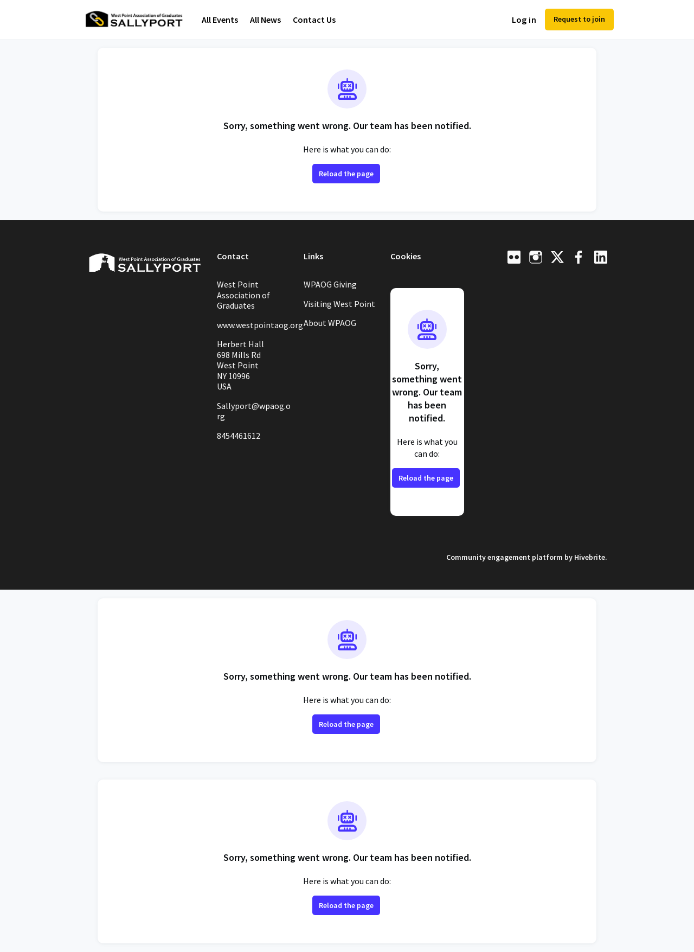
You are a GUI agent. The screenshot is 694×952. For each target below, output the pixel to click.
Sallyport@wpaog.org (254, 411)
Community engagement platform (504, 557)
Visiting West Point (339, 303)
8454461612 (238, 435)
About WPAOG (330, 322)
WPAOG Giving (330, 284)
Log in (524, 19)
